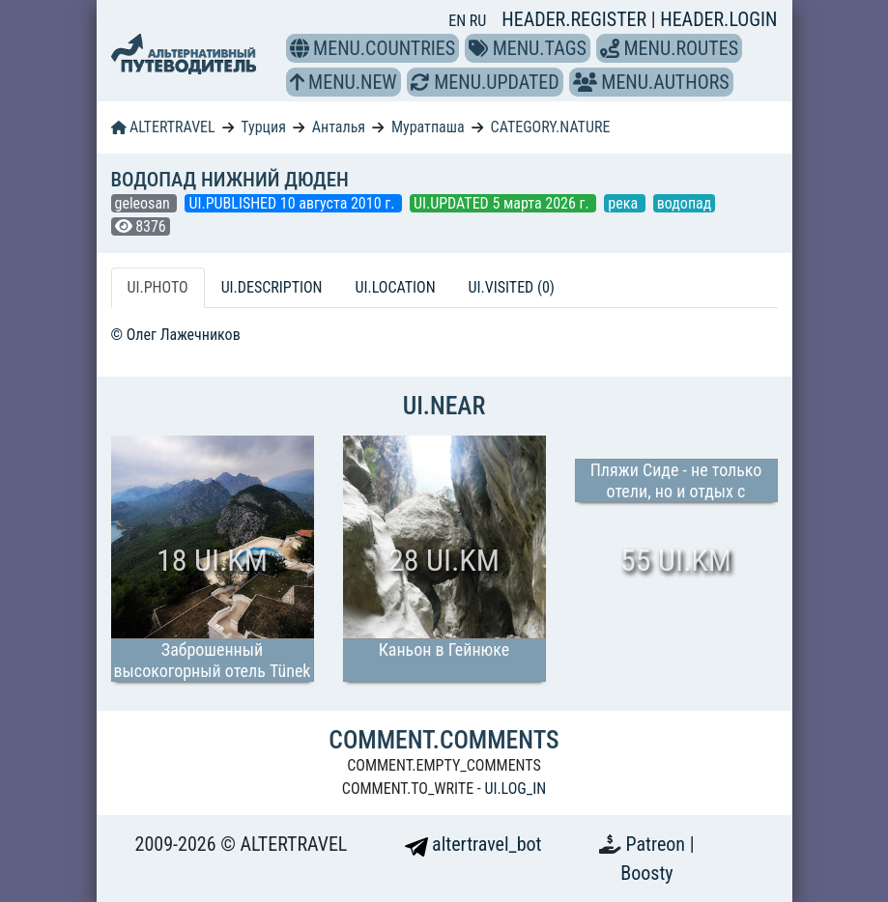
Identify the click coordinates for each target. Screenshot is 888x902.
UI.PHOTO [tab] (158, 287)
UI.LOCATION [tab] (396, 287)
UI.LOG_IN (515, 788)
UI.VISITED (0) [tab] (512, 287)
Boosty (646, 873)
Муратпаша (428, 127)
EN (459, 21)
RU (478, 21)
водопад (684, 203)
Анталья (338, 127)
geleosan (144, 203)
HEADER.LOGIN (718, 19)
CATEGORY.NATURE (551, 127)
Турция (263, 127)
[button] (299, 48)
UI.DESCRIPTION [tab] (272, 287)
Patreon (658, 844)
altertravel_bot (473, 844)
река (624, 203)
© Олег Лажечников (176, 334)
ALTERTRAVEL (163, 127)
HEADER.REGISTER (575, 19)
